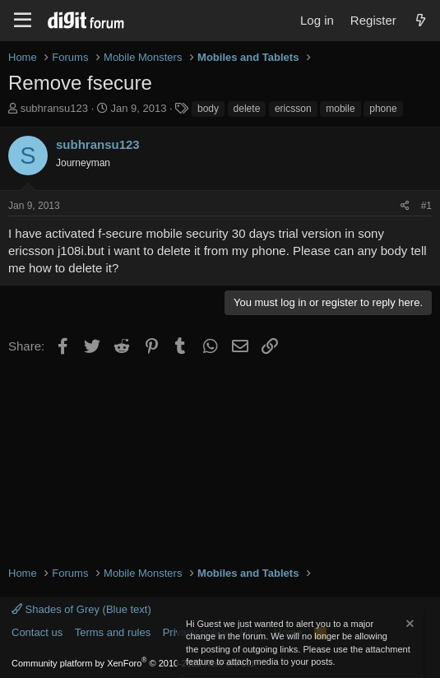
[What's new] (421, 20)
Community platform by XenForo (134, 663)
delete (247, 108)
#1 (426, 205)
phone (382, 108)
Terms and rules (113, 632)
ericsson (293, 108)
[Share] (405, 206)
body (208, 108)
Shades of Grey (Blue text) (81, 609)
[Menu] (22, 20)
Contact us (37, 632)
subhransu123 (54, 108)
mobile (340, 108)
